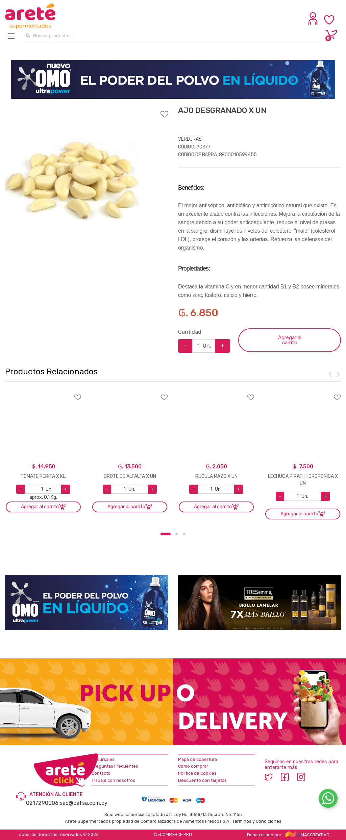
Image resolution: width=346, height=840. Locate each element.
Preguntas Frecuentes (115, 766)
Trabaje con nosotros (113, 780)
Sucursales (103, 759)
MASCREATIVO (307, 834)
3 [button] (184, 534)
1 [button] (165, 534)
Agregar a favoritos (86, 110)
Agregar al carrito (289, 340)
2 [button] (176, 534)
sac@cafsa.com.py (83, 803)
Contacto (101, 773)
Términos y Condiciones (256, 821)
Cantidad (189, 332)
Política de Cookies (197, 773)
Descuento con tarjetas (202, 780)
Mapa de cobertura (197, 759)
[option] (73, 174)
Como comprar (193, 766)
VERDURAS (190, 139)
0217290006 (42, 803)
